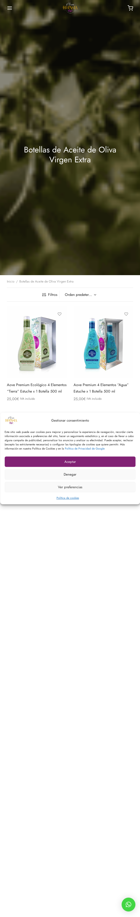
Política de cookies (68, 498)
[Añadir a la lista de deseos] (59, 314)
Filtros (49, 294)
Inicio (10, 281)
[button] (128, 904)
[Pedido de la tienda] (80, 295)
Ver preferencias (70, 487)
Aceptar (70, 461)
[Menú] (9, 8)
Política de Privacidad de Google (85, 449)
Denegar (70, 474)
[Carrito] (130, 8)
